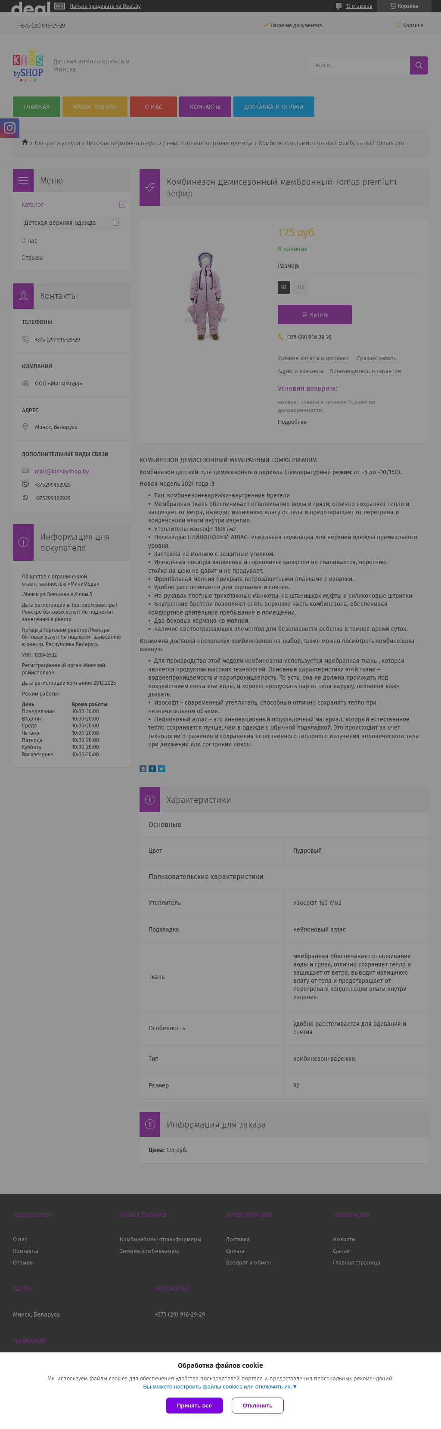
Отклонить (258, 1405)
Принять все (194, 1405)
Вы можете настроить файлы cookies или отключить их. (217, 1386)
